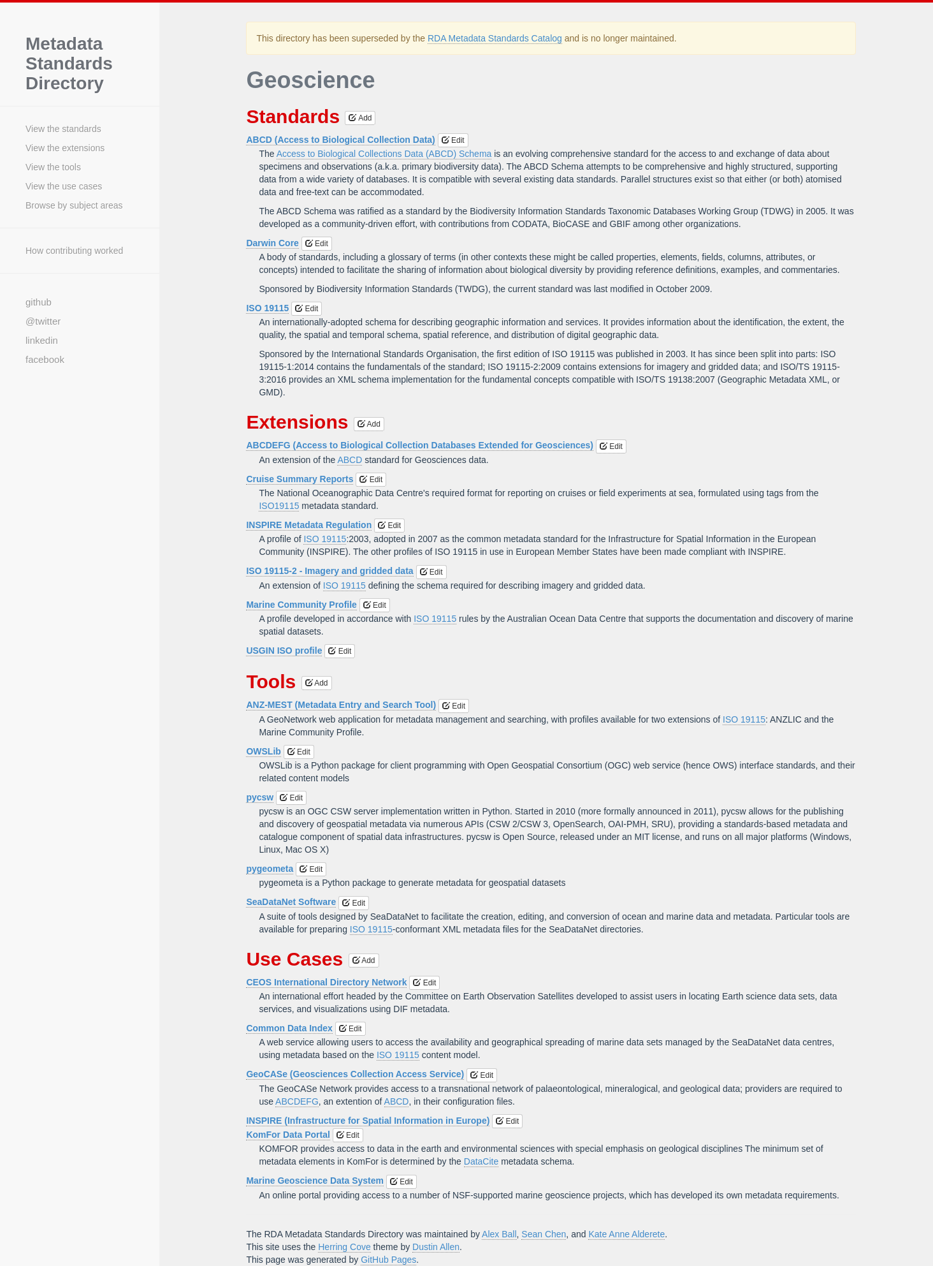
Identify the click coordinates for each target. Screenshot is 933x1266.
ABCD (349, 460)
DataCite (481, 1161)
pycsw (259, 797)
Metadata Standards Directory (69, 63)
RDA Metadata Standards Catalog (495, 38)
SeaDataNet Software (291, 902)
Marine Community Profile (301, 605)
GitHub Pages (388, 1260)
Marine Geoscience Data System (315, 1180)
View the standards (63, 129)
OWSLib (263, 751)
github (38, 302)
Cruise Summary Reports (299, 479)
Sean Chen (543, 1234)
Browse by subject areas (74, 205)
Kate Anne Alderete (626, 1234)
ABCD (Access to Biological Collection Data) (340, 140)
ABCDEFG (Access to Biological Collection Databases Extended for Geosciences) (419, 445)
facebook (44, 359)
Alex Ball (499, 1234)
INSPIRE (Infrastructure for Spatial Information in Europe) (367, 1120)
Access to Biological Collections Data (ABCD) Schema (384, 154)
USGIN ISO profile (284, 650)
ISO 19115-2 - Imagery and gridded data (329, 571)
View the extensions (65, 148)
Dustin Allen (435, 1247)
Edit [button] (453, 140)
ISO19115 (279, 506)
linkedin (41, 340)
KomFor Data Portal (287, 1135)
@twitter (43, 321)
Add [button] (360, 118)
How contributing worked (74, 251)
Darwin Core (272, 243)
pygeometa (269, 869)
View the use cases (63, 186)
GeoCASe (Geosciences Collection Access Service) (355, 1074)
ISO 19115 (267, 308)
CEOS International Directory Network (326, 982)
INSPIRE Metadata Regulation (309, 525)
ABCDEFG (297, 1101)
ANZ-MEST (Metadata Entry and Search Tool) (341, 705)
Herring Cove (344, 1247)
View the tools (53, 167)
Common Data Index (289, 1028)
